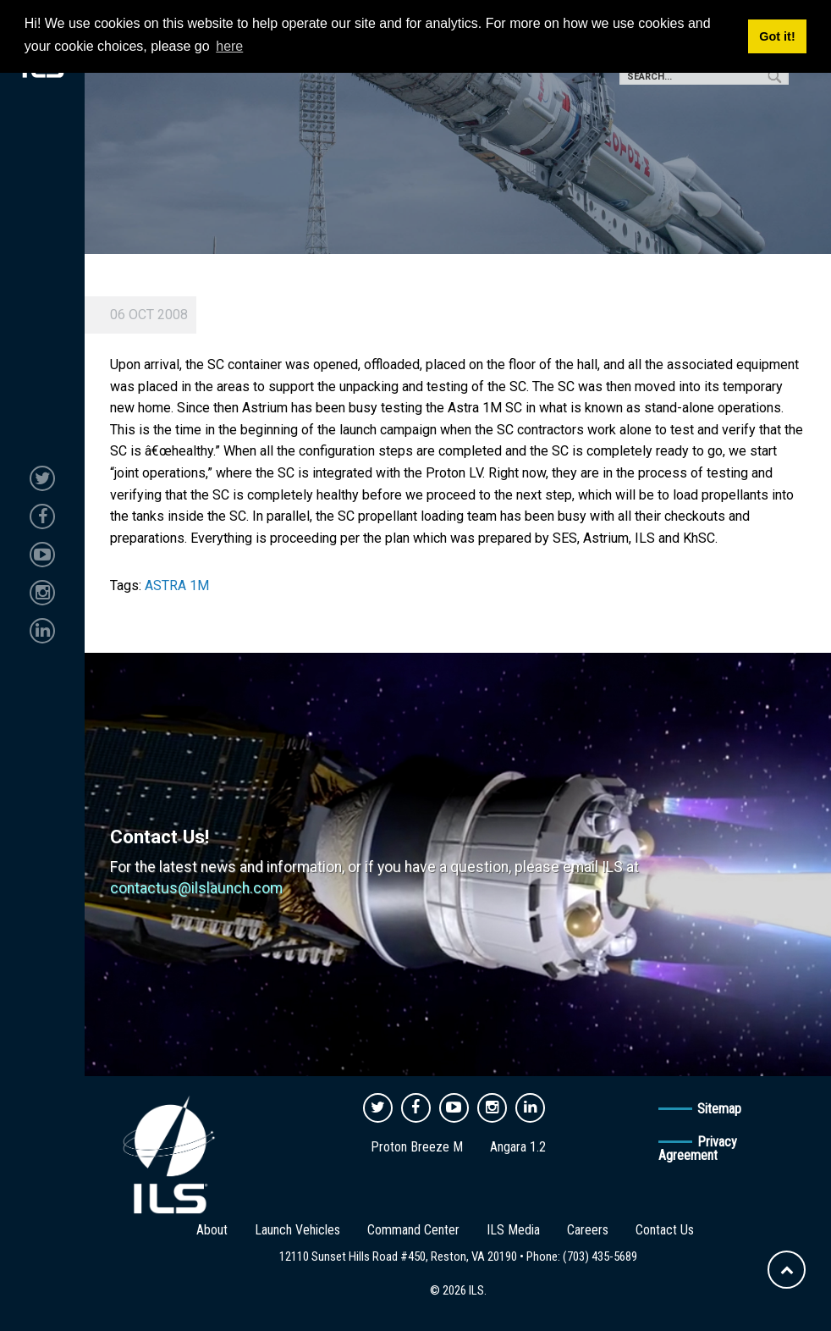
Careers (587, 1230)
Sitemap (719, 1109)
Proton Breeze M (417, 1147)
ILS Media (513, 1230)
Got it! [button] (777, 36)
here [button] (229, 46)
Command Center (413, 1230)
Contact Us (665, 1230)
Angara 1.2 (518, 1147)
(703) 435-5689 (600, 1256)
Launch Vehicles (297, 1230)
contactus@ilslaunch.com (196, 888)
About (212, 1230)
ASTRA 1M (177, 585)
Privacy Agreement (697, 1148)
